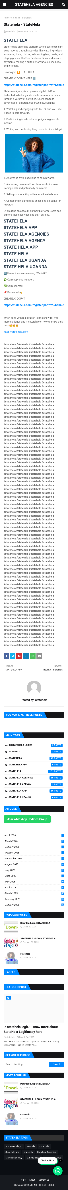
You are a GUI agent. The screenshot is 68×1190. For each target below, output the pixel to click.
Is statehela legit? (36, 745)
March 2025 (34, 893)
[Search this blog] (26, 1064)
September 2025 (34, 858)
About (32, 1180)
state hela (36, 758)
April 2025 (34, 887)
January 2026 (34, 847)
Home (6, 17)
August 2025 (34, 864)
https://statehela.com (16, 331)
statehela (10, 31)
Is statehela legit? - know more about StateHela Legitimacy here (31, 1029)
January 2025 (34, 905)
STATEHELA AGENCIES (34, 4)
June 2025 (34, 876)
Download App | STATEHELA (35, 923)
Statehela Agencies (36, 778)
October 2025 (34, 852)
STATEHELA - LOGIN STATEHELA (37, 938)
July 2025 (34, 870)
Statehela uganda (36, 797)
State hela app (36, 765)
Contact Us (43, 1180)
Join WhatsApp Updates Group (27, 819)
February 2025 (34, 899)
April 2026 (34, 835)
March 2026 (34, 841)
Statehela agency (36, 784)
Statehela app (36, 791)
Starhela (36, 751)
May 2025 (34, 881)
